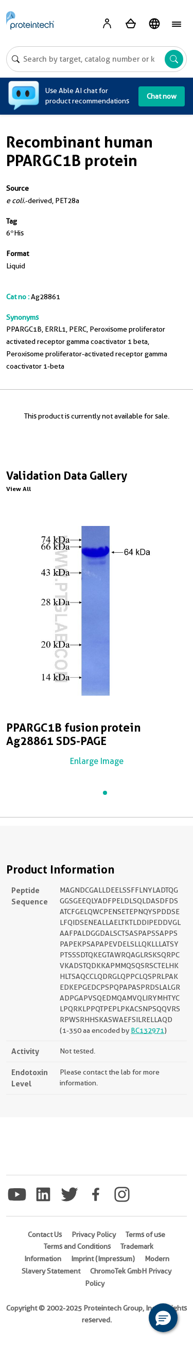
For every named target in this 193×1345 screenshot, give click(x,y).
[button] (163, 1317)
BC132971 (147, 1030)
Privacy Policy (94, 1234)
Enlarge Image (97, 761)
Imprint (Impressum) (103, 1259)
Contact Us (45, 1234)
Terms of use (145, 1234)
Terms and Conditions (77, 1246)
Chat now (162, 96)
